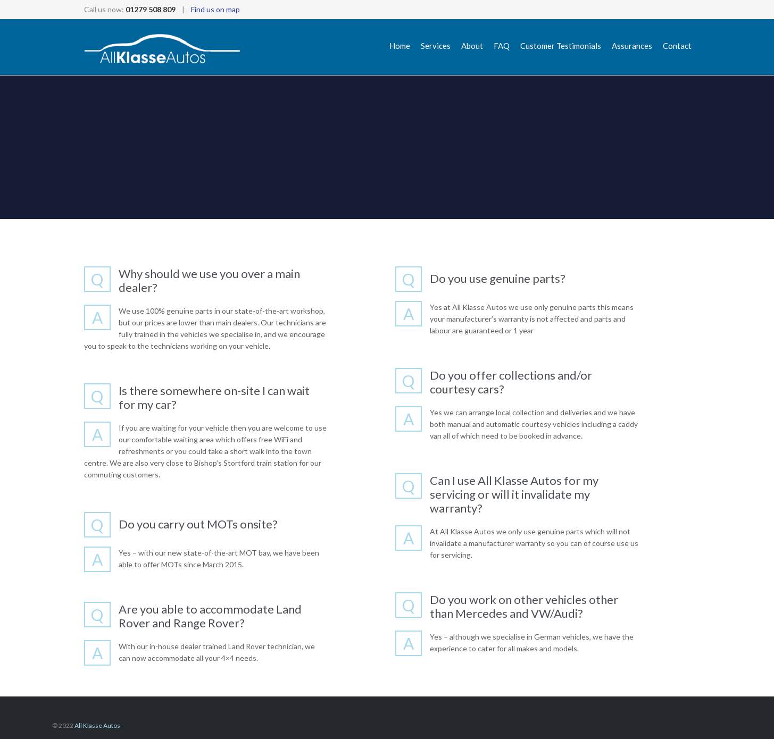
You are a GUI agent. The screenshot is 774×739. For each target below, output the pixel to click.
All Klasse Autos (97, 725)
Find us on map (215, 9)
